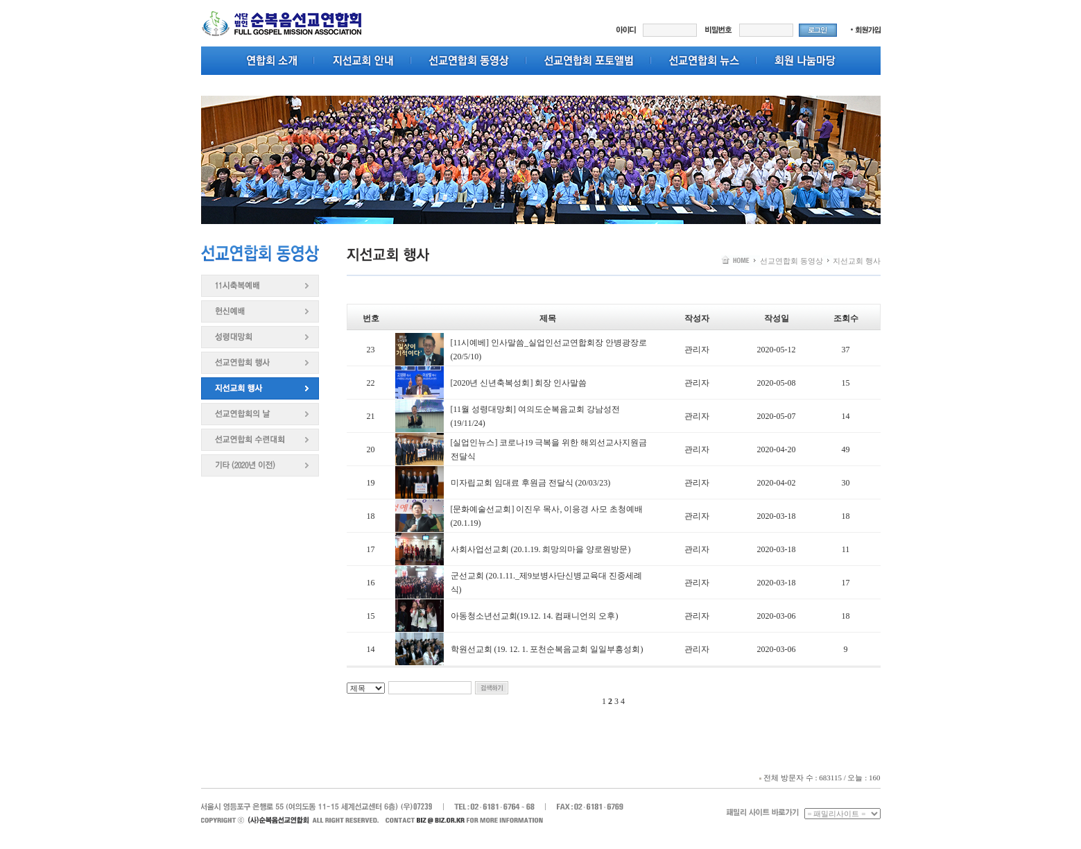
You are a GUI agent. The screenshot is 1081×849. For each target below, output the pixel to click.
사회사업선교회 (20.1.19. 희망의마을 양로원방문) (541, 549)
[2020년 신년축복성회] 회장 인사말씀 (519, 383)
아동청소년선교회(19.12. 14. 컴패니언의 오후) (535, 616)
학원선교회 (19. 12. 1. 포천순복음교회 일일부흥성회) (547, 649)
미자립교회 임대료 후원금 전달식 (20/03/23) (531, 483)
